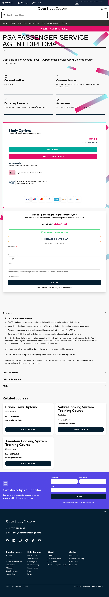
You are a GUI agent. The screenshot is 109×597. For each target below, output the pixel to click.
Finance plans (32, 566)
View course (28, 428)
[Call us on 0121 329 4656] (8, 3)
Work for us (73, 560)
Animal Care (22, 23)
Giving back (52, 560)
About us (50, 554)
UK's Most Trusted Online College (54, 29)
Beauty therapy (12, 569)
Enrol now (98, 2)
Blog (29, 569)
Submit (54, 281)
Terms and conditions (82, 585)
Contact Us (73, 554)
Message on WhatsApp (54, 231)
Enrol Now (53, 148)
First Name (55, 476)
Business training (53, 23)
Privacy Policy (97, 585)
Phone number (14, 254)
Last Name (83, 476)
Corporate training (76, 557)
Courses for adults (54, 557)
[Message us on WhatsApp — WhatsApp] (23, 3)
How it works (32, 554)
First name (12, 245)
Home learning (33, 563)
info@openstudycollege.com (27, 531)
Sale (43, 23)
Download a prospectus (56, 563)
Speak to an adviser (53, 155)
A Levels (6, 23)
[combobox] (54, 275)
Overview (54, 311)
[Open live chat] (36, 3)
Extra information (54, 378)
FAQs (54, 384)
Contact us (66, 23)
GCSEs (13, 23)
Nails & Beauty (34, 23)
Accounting (10, 573)
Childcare (10, 566)
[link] (28, 417)
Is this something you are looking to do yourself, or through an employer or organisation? (38, 270)
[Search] (55, 15)
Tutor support (32, 557)
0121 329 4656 (60, 222)
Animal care (10, 563)
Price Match (74, 563)
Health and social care (14, 560)
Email (10, 262)
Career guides (32, 560)
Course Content (54, 371)
